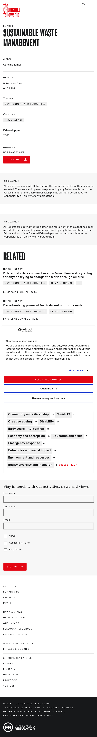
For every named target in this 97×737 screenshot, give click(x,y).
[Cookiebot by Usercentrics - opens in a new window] (18, 330)
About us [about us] (9, 586)
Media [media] (7, 603)
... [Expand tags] (79, 283)
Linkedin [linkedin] (9, 669)
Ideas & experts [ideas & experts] (14, 618)
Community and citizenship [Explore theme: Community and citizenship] (28, 414)
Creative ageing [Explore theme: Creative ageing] (20, 421)
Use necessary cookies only (48, 398)
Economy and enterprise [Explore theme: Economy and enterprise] (26, 436)
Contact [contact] (9, 598)
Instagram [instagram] (10, 675)
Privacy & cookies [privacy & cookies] (16, 649)
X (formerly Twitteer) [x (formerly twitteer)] (19, 658)
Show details (76, 370)
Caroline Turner (12, 65)
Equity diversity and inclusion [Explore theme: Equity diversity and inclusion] (30, 464)
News (12, 536)
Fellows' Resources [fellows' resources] (17, 629)
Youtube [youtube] (9, 686)
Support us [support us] (11, 592)
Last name (9, 506)
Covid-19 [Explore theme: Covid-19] (63, 414)
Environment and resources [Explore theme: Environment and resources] (29, 457)
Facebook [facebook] (10, 680)
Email (6, 520)
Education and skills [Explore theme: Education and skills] (68, 436)
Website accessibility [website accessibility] (19, 643)
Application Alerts (19, 543)
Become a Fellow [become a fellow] (15, 634)
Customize (48, 388)
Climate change (61, 283)
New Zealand (14, 120)
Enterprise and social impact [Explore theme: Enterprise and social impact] (29, 450)
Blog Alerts (15, 549)
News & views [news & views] (12, 612)
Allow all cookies (48, 380)
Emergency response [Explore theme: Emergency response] (24, 443)
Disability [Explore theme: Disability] (47, 421)
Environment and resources (25, 104)
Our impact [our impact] (11, 623)
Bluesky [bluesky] (9, 664)
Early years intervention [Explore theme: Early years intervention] (26, 428)
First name (9, 493)
